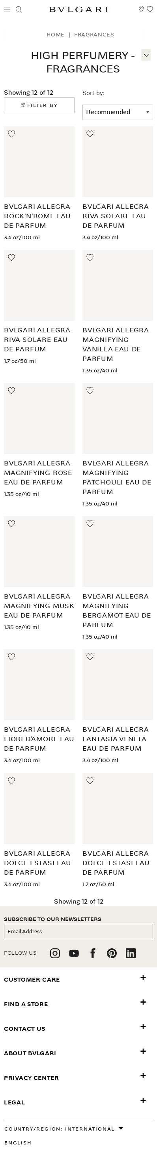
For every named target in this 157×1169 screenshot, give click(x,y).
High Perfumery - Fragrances (83, 62)
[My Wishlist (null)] (150, 13)
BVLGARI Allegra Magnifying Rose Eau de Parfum (38, 473)
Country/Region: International (59, 1128)
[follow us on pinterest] (112, 956)
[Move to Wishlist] (12, 134)
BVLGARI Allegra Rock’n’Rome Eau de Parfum (37, 216)
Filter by (39, 105)
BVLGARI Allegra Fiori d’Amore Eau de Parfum (39, 739)
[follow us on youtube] (74, 956)
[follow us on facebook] (93, 956)
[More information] (146, 54)
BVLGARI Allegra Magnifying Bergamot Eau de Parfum (116, 610)
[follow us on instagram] (55, 956)
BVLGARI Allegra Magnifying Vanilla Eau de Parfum (115, 344)
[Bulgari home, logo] (78, 10)
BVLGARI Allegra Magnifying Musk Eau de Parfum (39, 606)
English (18, 1142)
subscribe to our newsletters (52, 919)
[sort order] (117, 112)
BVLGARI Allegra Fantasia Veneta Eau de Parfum (115, 739)
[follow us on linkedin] (131, 956)
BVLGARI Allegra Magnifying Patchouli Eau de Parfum (116, 477)
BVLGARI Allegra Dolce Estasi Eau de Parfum (37, 863)
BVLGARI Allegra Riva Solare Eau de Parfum (115, 216)
